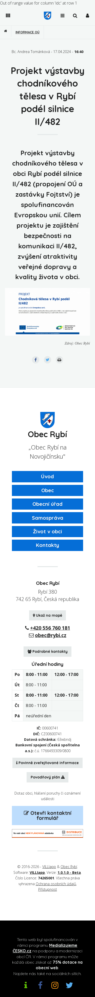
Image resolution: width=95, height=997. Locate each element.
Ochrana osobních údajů (56, 883)
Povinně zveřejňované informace (47, 762)
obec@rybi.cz (50, 635)
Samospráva (47, 518)
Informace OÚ (27, 32)
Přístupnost (47, 889)
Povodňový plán (48, 777)
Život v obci (47, 531)
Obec (47, 490)
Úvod (47, 476)
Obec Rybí (69, 866)
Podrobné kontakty (48, 651)
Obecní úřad (47, 504)
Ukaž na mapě (47, 615)
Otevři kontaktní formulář (47, 815)
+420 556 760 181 (50, 627)
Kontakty (47, 545)
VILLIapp (49, 866)
